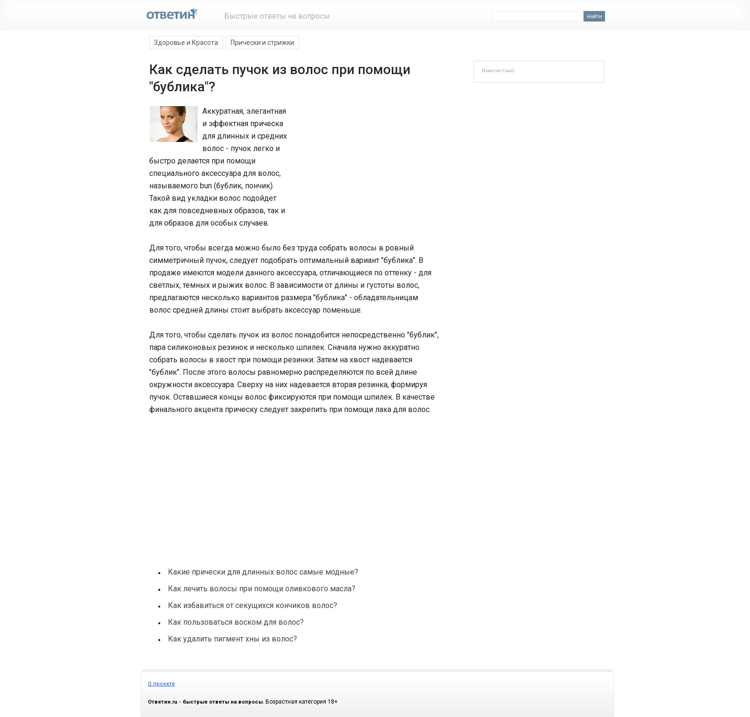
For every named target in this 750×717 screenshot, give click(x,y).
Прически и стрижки (262, 42)
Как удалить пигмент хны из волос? (232, 638)
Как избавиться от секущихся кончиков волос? (252, 605)
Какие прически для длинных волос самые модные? (263, 571)
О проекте (161, 684)
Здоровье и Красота (186, 42)
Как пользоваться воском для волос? (236, 622)
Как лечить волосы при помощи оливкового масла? (261, 588)
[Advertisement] (361, 169)
